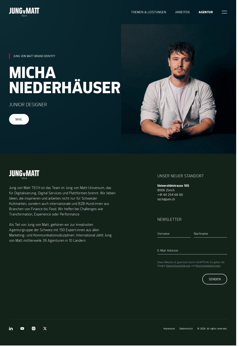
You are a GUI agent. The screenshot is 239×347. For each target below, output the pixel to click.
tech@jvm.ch (166, 199)
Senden (215, 279)
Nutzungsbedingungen (208, 266)
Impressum (169, 329)
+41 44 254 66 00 (170, 194)
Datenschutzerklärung (178, 266)
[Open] (224, 12)
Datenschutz (186, 329)
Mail (18, 119)
